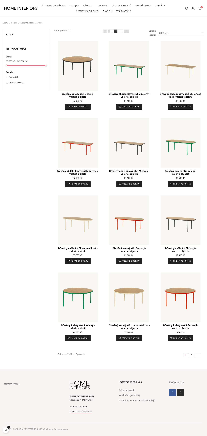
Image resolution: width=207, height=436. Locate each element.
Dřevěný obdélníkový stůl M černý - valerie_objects (129, 172)
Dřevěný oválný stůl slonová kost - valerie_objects (77, 249)
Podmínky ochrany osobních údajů (137, 418)
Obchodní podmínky (129, 413)
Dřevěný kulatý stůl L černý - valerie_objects (78, 95)
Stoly (9, 34)
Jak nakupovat (126, 408)
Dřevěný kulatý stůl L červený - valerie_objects (180, 327)
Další (198, 355)
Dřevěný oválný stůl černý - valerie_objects (180, 249)
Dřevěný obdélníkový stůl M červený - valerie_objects (77, 172)
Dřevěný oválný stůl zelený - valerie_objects (181, 172)
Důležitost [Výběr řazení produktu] (181, 32)
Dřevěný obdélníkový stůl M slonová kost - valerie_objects (180, 95)
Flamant (14, 77)
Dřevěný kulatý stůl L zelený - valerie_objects (78, 327)
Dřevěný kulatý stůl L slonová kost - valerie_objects (129, 327)
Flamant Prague (12, 414)
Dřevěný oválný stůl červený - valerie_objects (129, 249)
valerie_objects (17, 82)
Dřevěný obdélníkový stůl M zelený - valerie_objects (129, 95)
